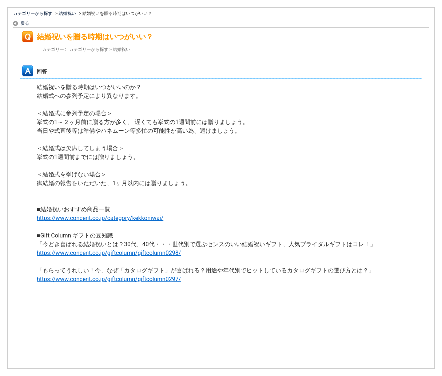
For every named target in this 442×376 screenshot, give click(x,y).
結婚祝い (67, 13)
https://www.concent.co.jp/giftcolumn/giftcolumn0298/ (109, 252)
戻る (24, 23)
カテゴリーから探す (32, 13)
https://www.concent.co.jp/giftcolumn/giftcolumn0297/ (109, 279)
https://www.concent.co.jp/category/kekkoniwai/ (100, 218)
